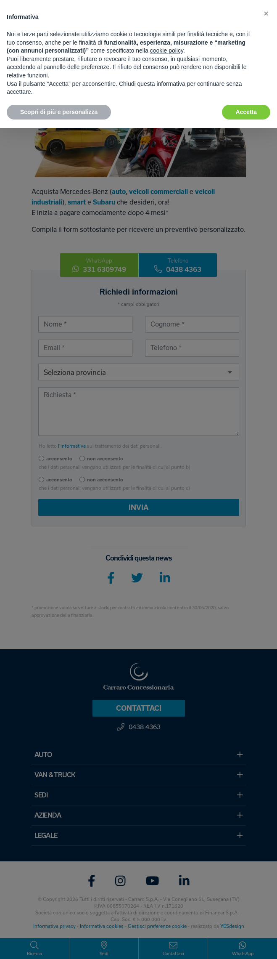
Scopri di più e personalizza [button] (59, 112)
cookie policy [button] (166, 50)
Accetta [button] (246, 112)
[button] (266, 13)
